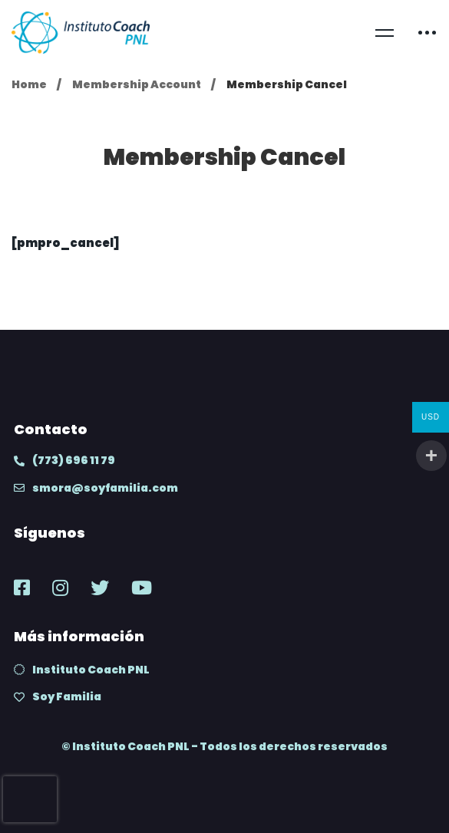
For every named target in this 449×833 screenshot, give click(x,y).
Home (29, 84)
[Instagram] (60, 588)
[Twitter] (100, 588)
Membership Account (136, 84)
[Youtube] (141, 588)
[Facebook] (22, 588)
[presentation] (30, 799)
